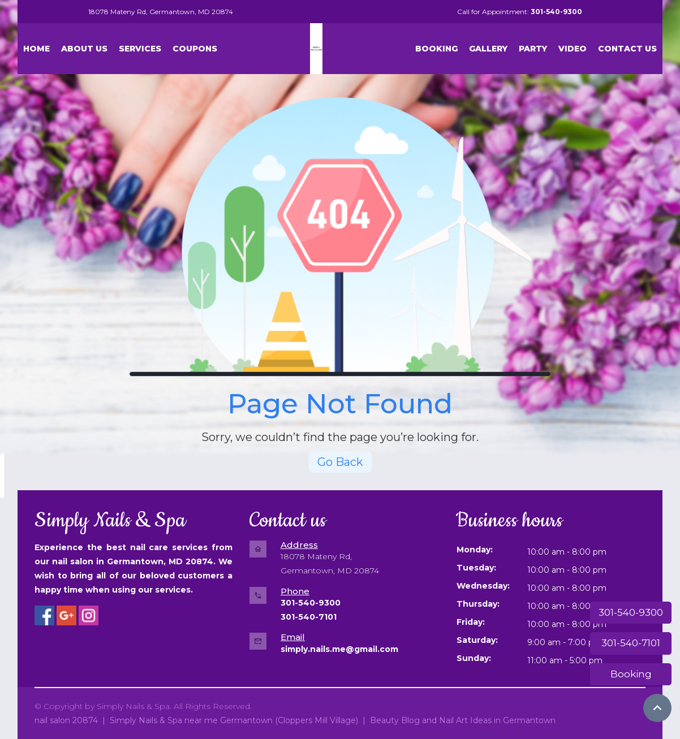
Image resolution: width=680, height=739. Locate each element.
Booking (631, 674)
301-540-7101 (630, 643)
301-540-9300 (631, 612)
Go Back (340, 462)
